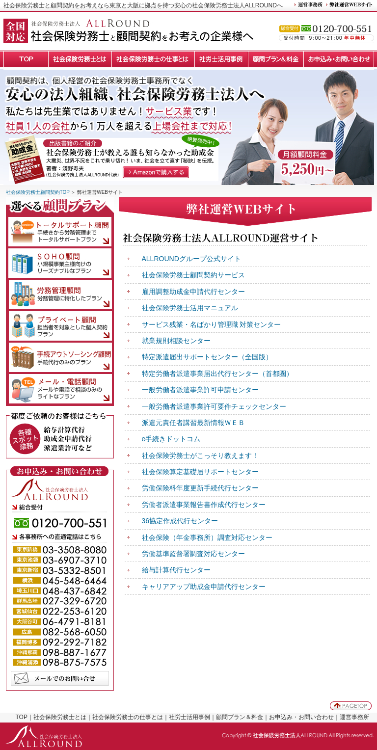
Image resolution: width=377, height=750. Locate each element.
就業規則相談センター (176, 341)
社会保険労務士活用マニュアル (190, 308)
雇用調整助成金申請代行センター (193, 291)
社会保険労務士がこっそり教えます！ (200, 455)
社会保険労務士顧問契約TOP (38, 192)
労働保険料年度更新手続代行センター (200, 488)
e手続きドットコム (171, 439)
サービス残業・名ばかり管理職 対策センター (211, 324)
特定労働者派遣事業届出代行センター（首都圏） (217, 373)
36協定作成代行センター (180, 521)
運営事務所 (354, 717)
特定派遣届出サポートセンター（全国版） (207, 357)
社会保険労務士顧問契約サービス (193, 275)
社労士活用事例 (189, 717)
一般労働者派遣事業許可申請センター (200, 390)
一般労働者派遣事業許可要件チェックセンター (214, 406)
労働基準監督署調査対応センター (193, 554)
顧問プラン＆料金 (239, 717)
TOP (21, 717)
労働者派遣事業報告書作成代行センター (204, 505)
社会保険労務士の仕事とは (127, 717)
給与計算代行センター (176, 570)
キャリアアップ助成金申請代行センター (204, 586)
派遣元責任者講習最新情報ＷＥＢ (193, 423)
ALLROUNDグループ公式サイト (191, 259)
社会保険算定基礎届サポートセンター (200, 472)
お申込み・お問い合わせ (301, 717)
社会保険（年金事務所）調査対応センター (207, 537)
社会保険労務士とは (59, 717)
